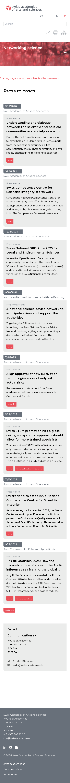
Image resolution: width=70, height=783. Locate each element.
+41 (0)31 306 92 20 (14, 734)
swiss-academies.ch (14, 764)
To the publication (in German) (29, 469)
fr (49, 15)
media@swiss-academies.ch (23, 665)
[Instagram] (16, 747)
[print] (55, 33)
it (57, 15)
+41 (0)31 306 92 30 (18, 661)
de (41, 15)
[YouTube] (10, 747)
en (65, 15)
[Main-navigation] (64, 8)
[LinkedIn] (4, 747)
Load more (9, 610)
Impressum (10, 774)
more (10, 161)
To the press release (24, 599)
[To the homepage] (24, 8)
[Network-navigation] (64, 33)
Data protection (12, 769)
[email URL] (48, 33)
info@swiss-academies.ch (17, 738)
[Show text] (65, 52)
